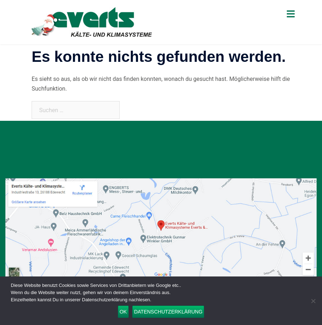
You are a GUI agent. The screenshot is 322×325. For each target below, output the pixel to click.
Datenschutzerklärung (168, 312)
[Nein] (313, 301)
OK (123, 312)
